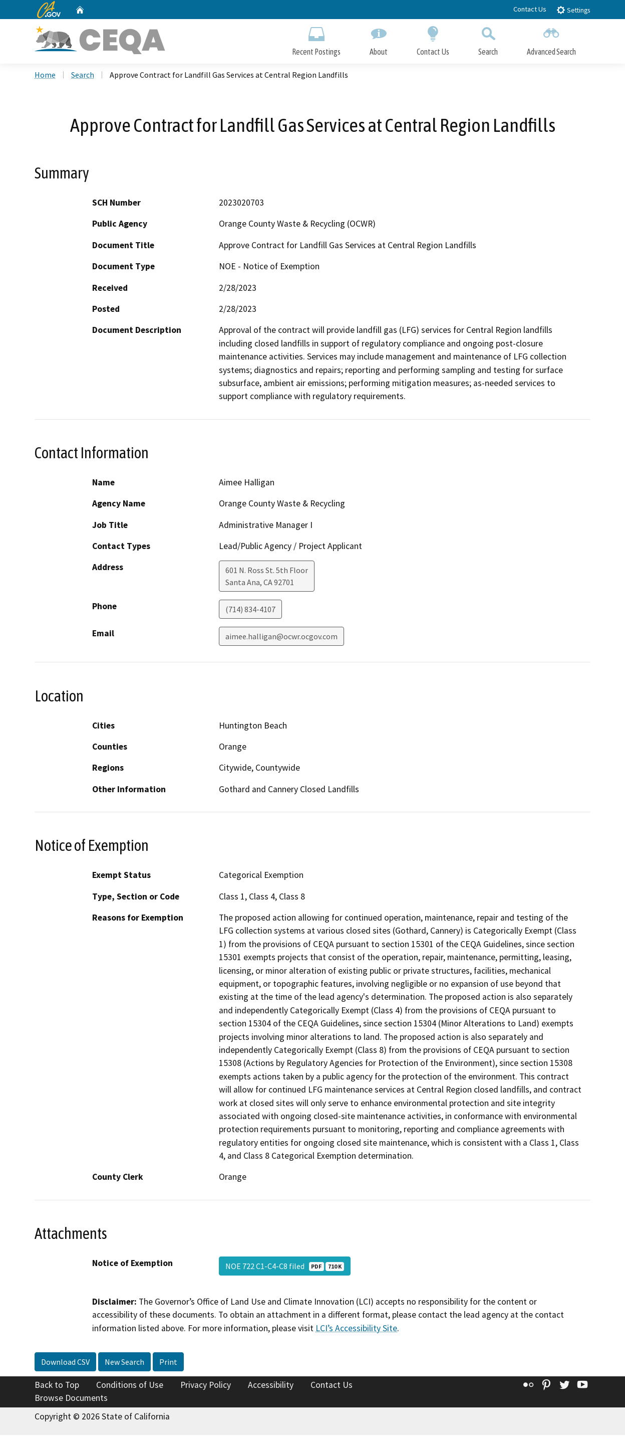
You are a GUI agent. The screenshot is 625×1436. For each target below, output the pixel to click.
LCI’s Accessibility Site (356, 1329)
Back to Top (57, 1385)
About (379, 39)
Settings (573, 10)
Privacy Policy (205, 1385)
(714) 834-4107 (250, 610)
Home (45, 76)
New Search (124, 1363)
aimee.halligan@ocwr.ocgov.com (281, 637)
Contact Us (529, 9)
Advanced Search (551, 39)
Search (488, 39)
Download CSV (65, 1363)
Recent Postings (316, 39)
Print (168, 1363)
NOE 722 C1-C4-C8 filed (284, 1267)
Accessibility (270, 1385)
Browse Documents (71, 1398)
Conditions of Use (129, 1385)
